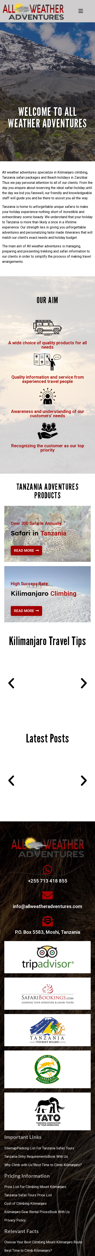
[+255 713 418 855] (47, 869)
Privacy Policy (15, 1220)
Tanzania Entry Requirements (26, 1157)
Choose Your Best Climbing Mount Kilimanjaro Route (43, 1242)
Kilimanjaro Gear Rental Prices (26, 1212)
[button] (11, 683)
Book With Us (58, 1157)
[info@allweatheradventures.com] (47, 895)
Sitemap (10, 1148)
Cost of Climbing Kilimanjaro (25, 1204)
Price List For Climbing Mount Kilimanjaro (35, 1187)
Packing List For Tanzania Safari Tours (45, 1148)
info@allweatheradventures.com (47, 906)
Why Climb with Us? (19, 1165)
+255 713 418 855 (47, 881)
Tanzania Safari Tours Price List (28, 1195)
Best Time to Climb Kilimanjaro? (58, 1165)
